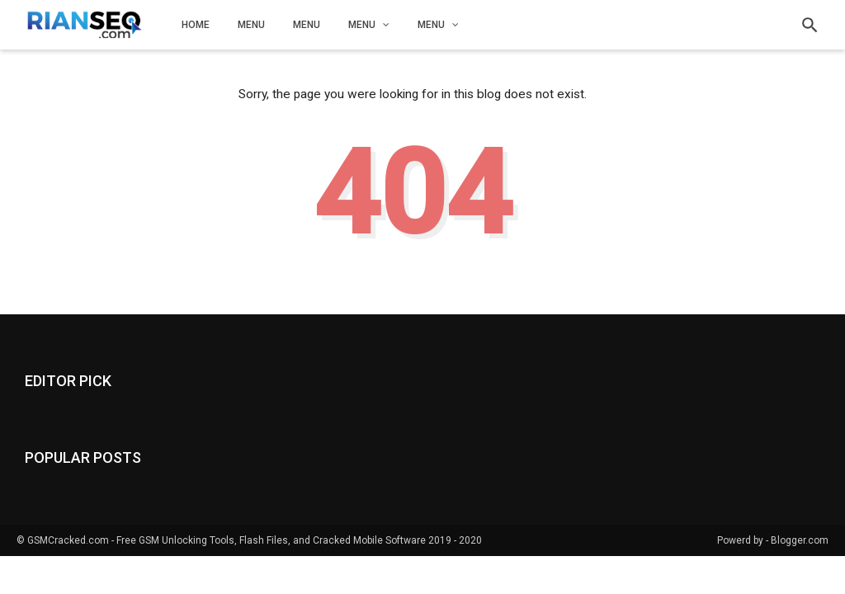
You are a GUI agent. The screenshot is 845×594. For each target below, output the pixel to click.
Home (196, 25)
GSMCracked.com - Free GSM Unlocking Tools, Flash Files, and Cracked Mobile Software (226, 540)
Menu (251, 25)
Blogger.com (799, 540)
